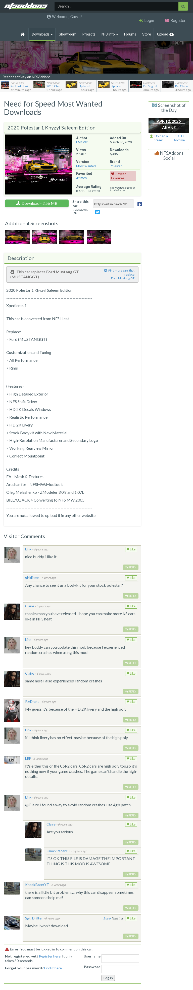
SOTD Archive (179, 138)
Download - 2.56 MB (40, 203)
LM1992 (82, 142)
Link (28, 549)
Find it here (53, 968)
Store (146, 34)
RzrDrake (32, 701)
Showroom (67, 34)
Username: (93, 956)
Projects (88, 34)
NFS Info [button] (110, 34)
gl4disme (32, 577)
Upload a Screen (159, 138)
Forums (130, 34)
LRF (28, 758)
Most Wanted (86, 166)
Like (131, 549)
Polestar (116, 166)
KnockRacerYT (58, 851)
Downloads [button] (42, 34)
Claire (29, 606)
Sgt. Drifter (34, 918)
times (81, 178)
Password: (93, 967)
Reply (130, 567)
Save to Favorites (118, 176)
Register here (50, 956)
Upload (162, 34)
